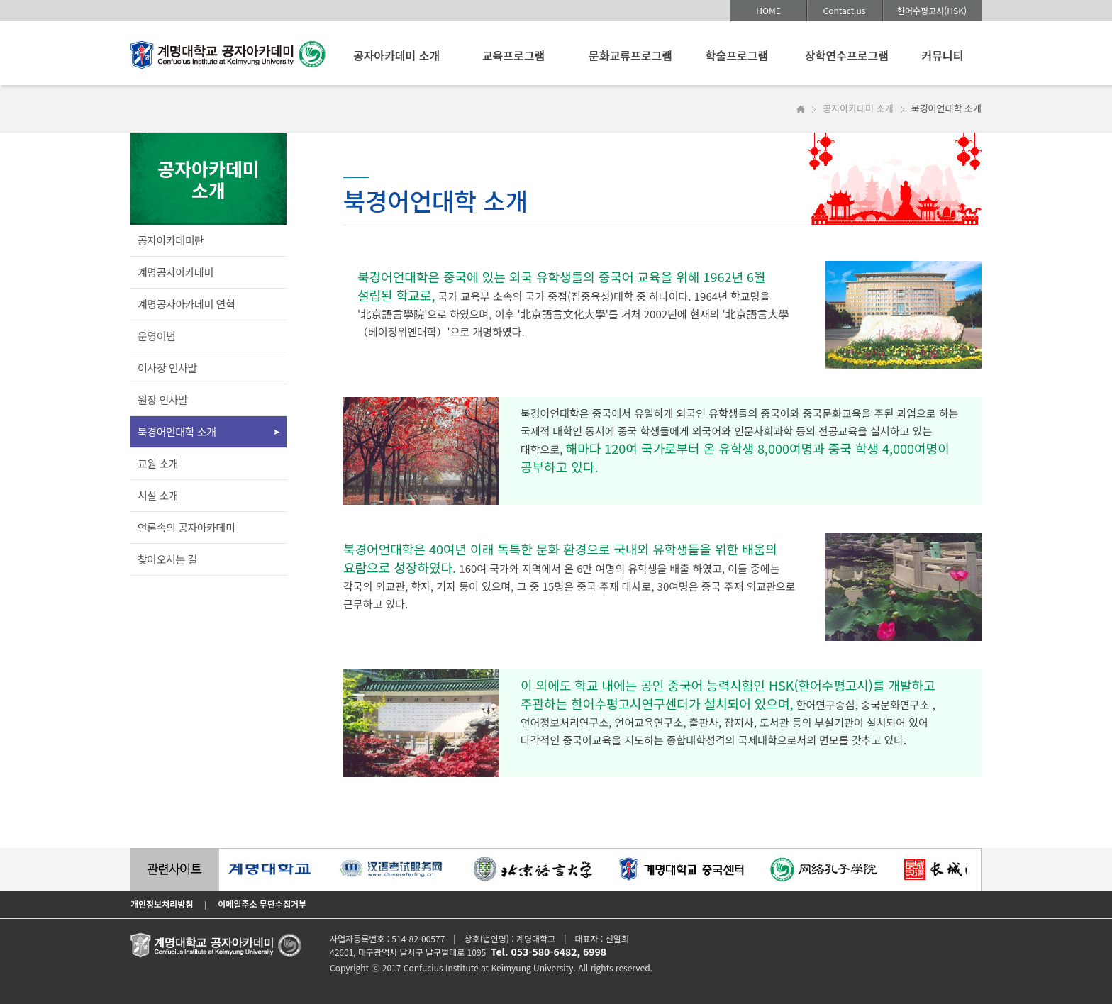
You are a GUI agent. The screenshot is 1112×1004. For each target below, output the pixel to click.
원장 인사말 (163, 399)
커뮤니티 (943, 55)
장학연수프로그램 (847, 55)
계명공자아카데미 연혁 (186, 303)
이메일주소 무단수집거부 (262, 904)
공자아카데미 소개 (396, 55)
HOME (768, 10)
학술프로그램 (737, 55)
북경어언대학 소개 (177, 431)
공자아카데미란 (171, 240)
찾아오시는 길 (167, 559)
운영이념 (156, 335)
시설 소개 (158, 495)
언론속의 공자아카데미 (186, 527)
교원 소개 (158, 463)
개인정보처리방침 (161, 904)
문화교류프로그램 (630, 55)
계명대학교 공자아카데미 (228, 58)
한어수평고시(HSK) (932, 10)
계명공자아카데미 (175, 271)
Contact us (844, 10)
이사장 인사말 (167, 367)
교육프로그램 (513, 55)
